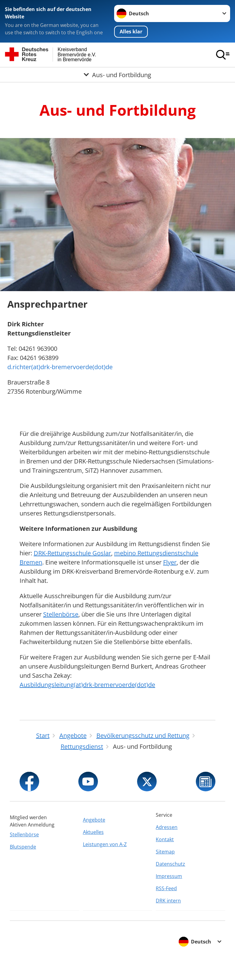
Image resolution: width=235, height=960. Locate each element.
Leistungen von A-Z (105, 844)
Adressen (166, 827)
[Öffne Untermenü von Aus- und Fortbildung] (117, 74)
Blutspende (23, 846)
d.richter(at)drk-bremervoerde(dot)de (60, 367)
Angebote (94, 819)
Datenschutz (170, 864)
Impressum (169, 876)
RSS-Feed (166, 888)
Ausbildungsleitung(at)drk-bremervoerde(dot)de (87, 685)
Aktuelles (93, 832)
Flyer (170, 562)
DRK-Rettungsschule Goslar (72, 553)
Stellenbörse (60, 614)
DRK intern (168, 900)
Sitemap (165, 851)
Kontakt (165, 839)
